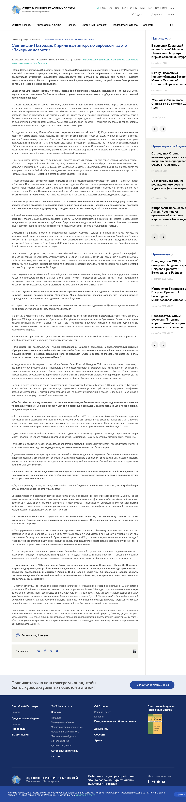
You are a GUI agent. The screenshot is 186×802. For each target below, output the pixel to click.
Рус (97, 8)
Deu (117, 8)
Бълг (142, 8)
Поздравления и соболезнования (115, 721)
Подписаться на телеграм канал (152, 685)
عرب (172, 8)
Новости (72, 25)
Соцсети (148, 25)
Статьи (55, 756)
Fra (130, 8)
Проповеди (19, 728)
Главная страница (20, 39)
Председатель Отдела (125, 25)
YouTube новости (22, 25)
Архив (171, 14)
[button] (154, 128)
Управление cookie (85, 795)
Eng (110, 8)
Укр (104, 8)
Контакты (99, 716)
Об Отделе (138, 14)
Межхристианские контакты (65, 731)
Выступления (20, 734)
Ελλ (124, 8)
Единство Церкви (60, 741)
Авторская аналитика (49, 25)
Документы (158, 14)
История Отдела (102, 712)
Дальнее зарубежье (61, 745)
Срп (157, 8)
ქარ (150, 8)
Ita (136, 8)
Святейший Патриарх (94, 25)
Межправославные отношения (66, 727)
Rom (164, 8)
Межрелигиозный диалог (64, 736)
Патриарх (56, 718)
